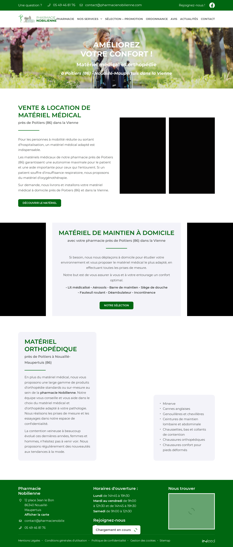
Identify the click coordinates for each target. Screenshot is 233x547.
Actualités (189, 19)
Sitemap (188, 541)
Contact (208, 19)
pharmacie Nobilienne (58, 394)
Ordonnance (157, 19)
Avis (174, 19)
